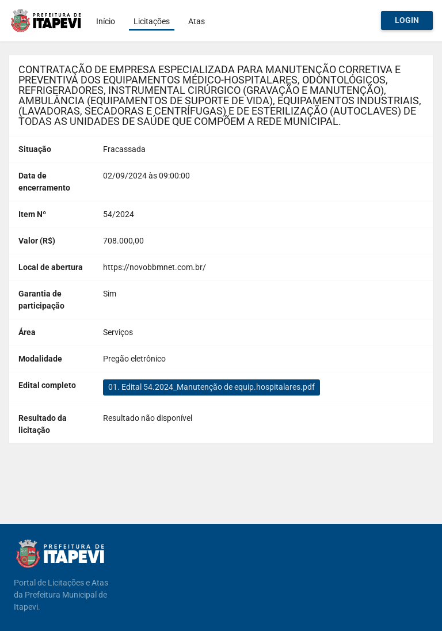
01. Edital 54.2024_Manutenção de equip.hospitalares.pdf (211, 386)
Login (407, 20)
